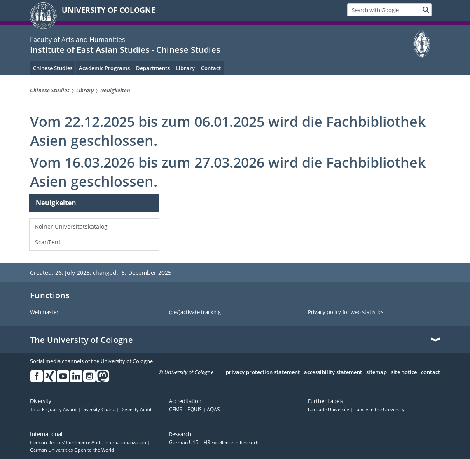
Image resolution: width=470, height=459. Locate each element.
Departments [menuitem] (153, 68)
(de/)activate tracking (195, 312)
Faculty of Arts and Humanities (77, 39)
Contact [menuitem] (211, 68)
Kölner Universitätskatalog (71, 226)
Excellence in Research (231, 442)
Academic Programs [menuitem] (104, 68)
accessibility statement (333, 372)
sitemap (376, 372)
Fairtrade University (329, 409)
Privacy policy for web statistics (345, 312)
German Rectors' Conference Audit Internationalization (88, 442)
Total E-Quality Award (54, 409)
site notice (404, 372)
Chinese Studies (52, 68)
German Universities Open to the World (72, 450)
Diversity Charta (99, 409)
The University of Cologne (81, 340)
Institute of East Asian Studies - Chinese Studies (125, 49)
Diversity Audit (136, 409)
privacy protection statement (263, 372)
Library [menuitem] (185, 68)
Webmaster (44, 312)
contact (430, 372)
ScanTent (48, 242)
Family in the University (379, 409)
